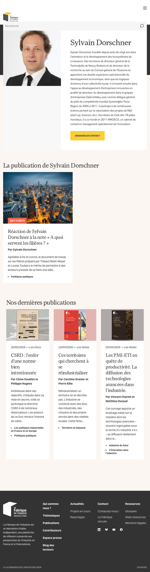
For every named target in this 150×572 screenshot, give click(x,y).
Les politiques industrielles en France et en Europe (27, 429)
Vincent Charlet (121, 397)
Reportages (77, 517)
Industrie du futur (119, 445)
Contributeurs (52, 530)
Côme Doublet (25, 379)
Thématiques (51, 515)
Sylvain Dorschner (25, 249)
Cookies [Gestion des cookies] (142, 567)
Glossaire (131, 511)
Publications (51, 523)
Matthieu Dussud (117, 401)
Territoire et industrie (74, 427)
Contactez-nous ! (108, 511)
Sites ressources (135, 517)
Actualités (77, 504)
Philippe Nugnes (21, 383)
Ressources (132, 504)
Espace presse (52, 538)
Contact (103, 504)
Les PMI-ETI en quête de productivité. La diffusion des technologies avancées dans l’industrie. (121, 372)
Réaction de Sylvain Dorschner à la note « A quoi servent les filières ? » (35, 237)
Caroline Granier (74, 379)
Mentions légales (135, 523)
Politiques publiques (22, 276)
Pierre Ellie (65, 383)
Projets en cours (80, 511)
